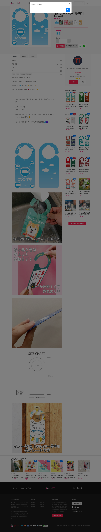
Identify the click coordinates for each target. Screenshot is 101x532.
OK (68, 10)
